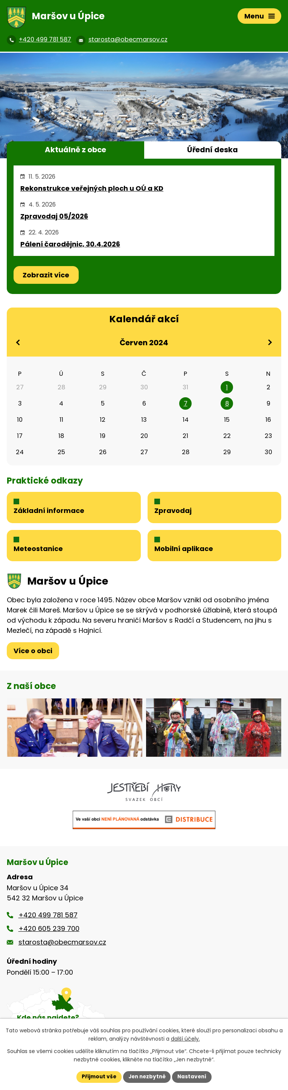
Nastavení (194, 1076)
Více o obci (33, 653)
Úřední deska (212, 149)
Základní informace (49, 511)
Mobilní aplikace (183, 551)
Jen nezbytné (147, 1076)
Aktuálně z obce (75, 149)
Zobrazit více (46, 275)
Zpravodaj (173, 511)
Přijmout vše (97, 1076)
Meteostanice (38, 551)
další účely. (185, 1039)
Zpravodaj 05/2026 (54, 216)
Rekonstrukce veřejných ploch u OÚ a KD (91, 188)
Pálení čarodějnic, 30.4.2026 (70, 244)
